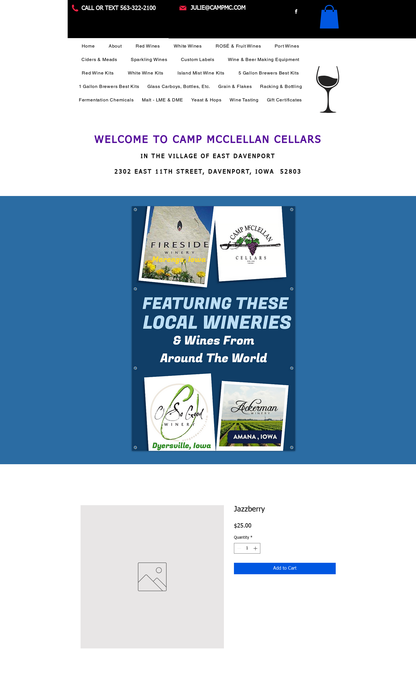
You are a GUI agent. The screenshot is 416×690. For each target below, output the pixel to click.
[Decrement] (238, 548)
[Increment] (255, 548)
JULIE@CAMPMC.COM (218, 8)
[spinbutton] (247, 548)
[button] (329, 16)
